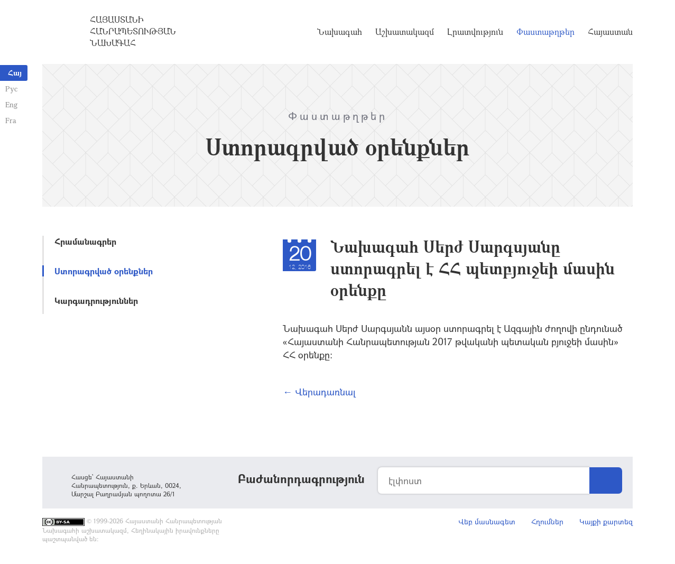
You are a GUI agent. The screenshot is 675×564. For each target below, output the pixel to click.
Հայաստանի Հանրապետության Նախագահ (133, 31)
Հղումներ (547, 521)
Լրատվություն (475, 32)
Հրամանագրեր (85, 241)
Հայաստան (610, 32)
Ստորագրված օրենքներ (103, 270)
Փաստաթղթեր (545, 32)
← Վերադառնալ (319, 391)
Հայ (15, 73)
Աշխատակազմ (404, 32)
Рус (11, 89)
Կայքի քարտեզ (606, 521)
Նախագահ (339, 32)
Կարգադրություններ (96, 300)
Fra (10, 120)
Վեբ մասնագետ (486, 521)
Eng (11, 104)
